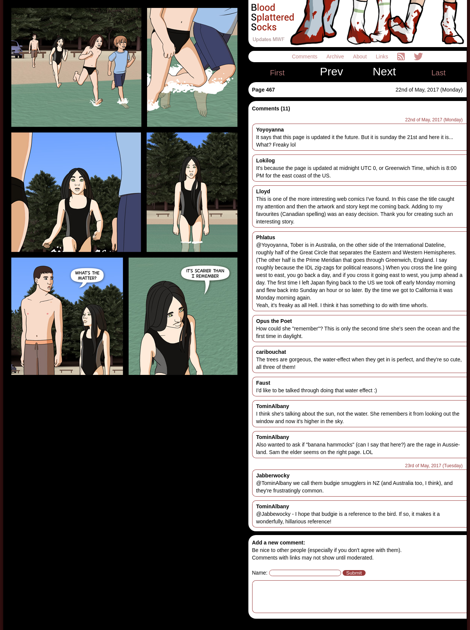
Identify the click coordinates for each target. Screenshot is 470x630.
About (360, 57)
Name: (260, 573)
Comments (305, 57)
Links (383, 57)
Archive (336, 57)
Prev (331, 71)
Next (384, 71)
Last (438, 73)
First (277, 73)
